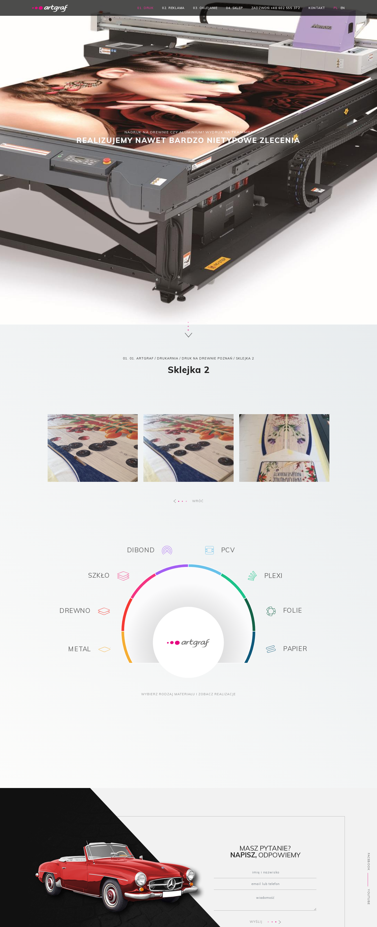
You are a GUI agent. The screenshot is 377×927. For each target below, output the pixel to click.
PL (336, 8)
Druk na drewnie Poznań (207, 358)
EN (343, 8)
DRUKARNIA (167, 358)
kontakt (317, 8)
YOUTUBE (369, 897)
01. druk (145, 8)
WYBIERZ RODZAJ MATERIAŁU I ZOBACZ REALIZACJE (188, 694)
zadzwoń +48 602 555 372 (275, 8)
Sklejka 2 (245, 358)
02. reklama (173, 8)
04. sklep (234, 8)
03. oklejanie (205, 8)
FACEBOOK (369, 861)
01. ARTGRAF (142, 358)
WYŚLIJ (265, 922)
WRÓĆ (189, 501)
